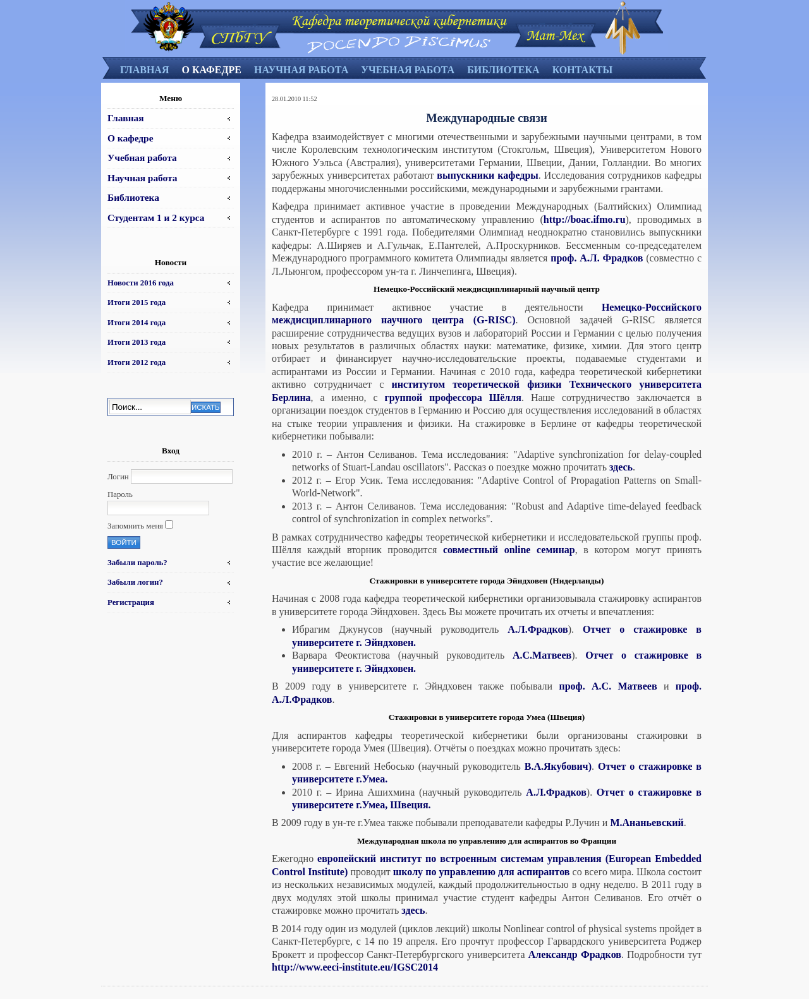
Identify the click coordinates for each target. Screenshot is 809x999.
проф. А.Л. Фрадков (596, 258)
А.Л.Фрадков (538, 629)
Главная (144, 69)
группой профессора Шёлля (453, 397)
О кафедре (211, 69)
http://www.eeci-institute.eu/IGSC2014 (355, 967)
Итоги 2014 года (136, 322)
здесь (621, 467)
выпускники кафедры (487, 175)
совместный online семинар (509, 549)
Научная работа (301, 69)
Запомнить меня (135, 526)
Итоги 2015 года (136, 302)
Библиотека (503, 69)
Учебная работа (407, 69)
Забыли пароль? (137, 562)
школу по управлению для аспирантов (481, 871)
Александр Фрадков (574, 954)
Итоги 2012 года (136, 362)
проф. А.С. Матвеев (608, 686)
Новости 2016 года (140, 282)
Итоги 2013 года (136, 342)
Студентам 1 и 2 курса (155, 217)
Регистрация (130, 602)
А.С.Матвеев (542, 655)
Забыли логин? (135, 582)
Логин (118, 476)
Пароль (120, 494)
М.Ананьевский (646, 822)
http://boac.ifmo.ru (585, 219)
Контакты (582, 69)
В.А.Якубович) (558, 766)
